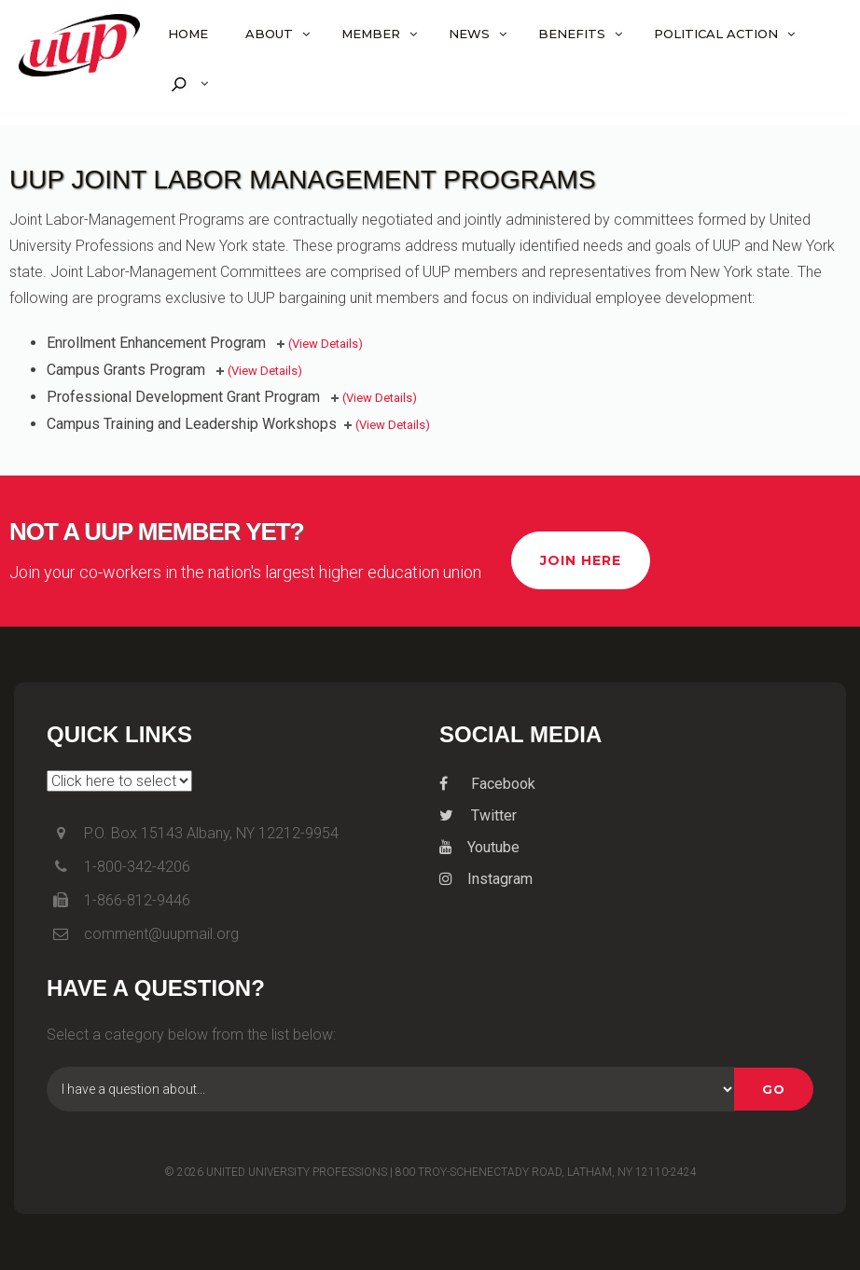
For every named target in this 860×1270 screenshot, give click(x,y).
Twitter (478, 815)
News (469, 33)
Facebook (487, 784)
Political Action (716, 33)
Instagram (486, 879)
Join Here (580, 560)
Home (188, 33)
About (269, 33)
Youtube (479, 847)
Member (370, 33)
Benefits (571, 33)
